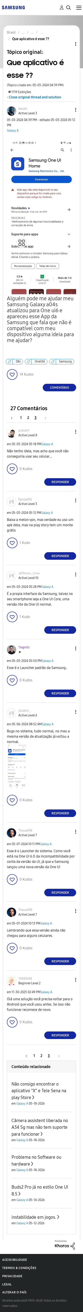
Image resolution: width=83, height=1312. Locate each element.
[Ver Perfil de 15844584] (25, 979)
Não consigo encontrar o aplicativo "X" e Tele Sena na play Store (39, 1090)
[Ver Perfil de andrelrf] (23, 431)
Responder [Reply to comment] (60, 482)
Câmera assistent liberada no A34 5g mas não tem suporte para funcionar (40, 1127)
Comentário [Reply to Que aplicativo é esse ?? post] (59, 388)
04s (18, 361)
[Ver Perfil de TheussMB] (25, 830)
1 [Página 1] (21, 418)
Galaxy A (13, 131)
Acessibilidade (14, 1260)
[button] (68, 109)
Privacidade (12, 1276)
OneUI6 (40, 361)
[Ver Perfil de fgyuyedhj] (25, 499)
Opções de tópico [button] (68, 44)
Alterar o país (14, 1292)
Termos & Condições (19, 1268)
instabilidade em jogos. (34, 1217)
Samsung (65, 361)
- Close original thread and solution (34, 97)
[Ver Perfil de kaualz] (22, 109)
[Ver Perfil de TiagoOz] (23, 647)
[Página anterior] (13, 417)
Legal (7, 1284)
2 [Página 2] (28, 418)
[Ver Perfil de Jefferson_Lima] (28, 573)
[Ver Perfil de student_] (24, 711)
